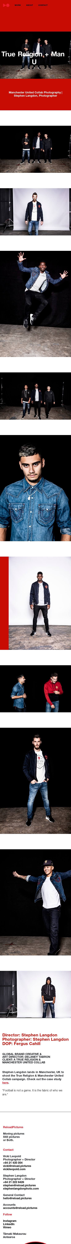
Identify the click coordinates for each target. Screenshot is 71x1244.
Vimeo (7, 1227)
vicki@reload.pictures (17, 1166)
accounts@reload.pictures (20, 1208)
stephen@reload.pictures (19, 1185)
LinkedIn (9, 1224)
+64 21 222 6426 (13, 1182)
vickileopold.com (14, 1169)
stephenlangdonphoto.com (21, 1189)
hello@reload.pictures (17, 1198)
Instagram (9, 1221)
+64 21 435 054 (13, 1163)
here (5, 1083)
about (29, 5)
